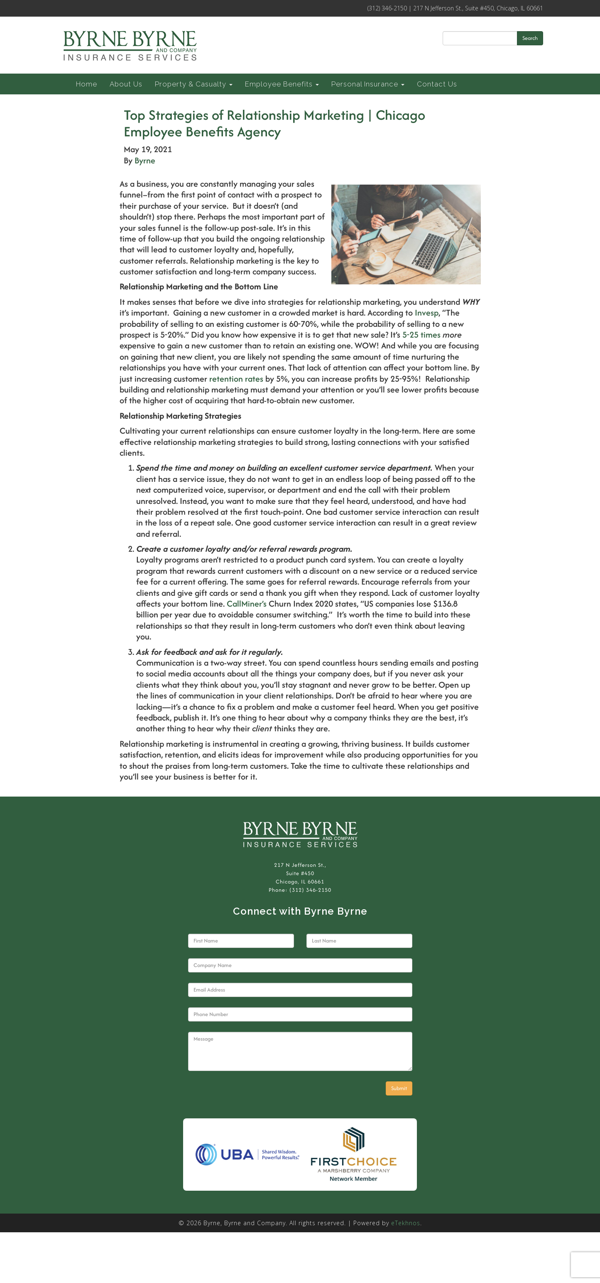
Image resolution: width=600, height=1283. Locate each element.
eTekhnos (405, 1223)
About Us (126, 84)
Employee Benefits (282, 84)
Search (530, 38)
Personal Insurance (367, 84)
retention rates (236, 379)
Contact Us (437, 84)
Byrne (145, 160)
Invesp (426, 312)
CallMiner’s (247, 603)
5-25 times (421, 334)
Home (86, 84)
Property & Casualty (194, 84)
